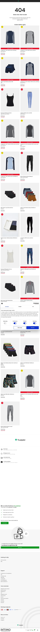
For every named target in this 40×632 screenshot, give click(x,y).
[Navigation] (37, 630)
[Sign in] (28, 630)
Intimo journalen (3, 560)
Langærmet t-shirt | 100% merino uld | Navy (8, 50)
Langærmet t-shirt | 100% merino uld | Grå (28, 50)
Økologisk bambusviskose (5, 588)
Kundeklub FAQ (3, 576)
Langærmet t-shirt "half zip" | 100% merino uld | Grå (10, 144)
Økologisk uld (3, 591)
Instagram (2, 620)
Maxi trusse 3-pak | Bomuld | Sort (7, 300)
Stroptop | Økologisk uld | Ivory (6, 269)
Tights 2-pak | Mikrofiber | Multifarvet (7, 394)
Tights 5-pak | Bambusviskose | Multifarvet (28, 207)
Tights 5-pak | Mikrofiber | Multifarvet (27, 362)
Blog (1, 561)
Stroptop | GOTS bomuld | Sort (6, 112)
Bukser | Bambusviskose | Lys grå (6, 426)
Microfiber (2, 601)
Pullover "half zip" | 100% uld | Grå (26, 300)
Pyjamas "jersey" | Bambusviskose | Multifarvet (9, 237)
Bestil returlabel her (4, 581)
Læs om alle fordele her (13, 520)
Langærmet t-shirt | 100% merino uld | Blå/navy (9, 176)
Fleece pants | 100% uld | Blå (25, 331)
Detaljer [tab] (20, 306)
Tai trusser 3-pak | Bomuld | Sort (6, 331)
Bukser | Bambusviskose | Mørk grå (26, 176)
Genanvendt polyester (4, 598)
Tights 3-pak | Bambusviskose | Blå (7, 81)
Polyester (2, 599)
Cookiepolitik (3, 578)
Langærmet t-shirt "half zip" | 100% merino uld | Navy (29, 81)
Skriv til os (20, 547)
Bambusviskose (3, 590)
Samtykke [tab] (7, 306)
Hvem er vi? (3, 617)
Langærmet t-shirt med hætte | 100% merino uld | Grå (29, 395)
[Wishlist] (30, 630)
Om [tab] (33, 306)
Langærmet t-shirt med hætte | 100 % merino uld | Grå (29, 145)
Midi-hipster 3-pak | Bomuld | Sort (7, 207)
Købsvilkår (2, 577)
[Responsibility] (32, 630)
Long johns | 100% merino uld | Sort (26, 237)
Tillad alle (32, 327)
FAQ (1, 574)
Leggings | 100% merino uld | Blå (26, 112)
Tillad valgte (20, 327)
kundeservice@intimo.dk (9, 545)
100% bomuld (3, 595)
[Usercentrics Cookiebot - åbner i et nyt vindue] (34, 303)
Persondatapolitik (4, 580)
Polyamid (2, 602)
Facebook (2, 618)
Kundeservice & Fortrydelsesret (6, 573)
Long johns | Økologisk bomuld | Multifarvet (28, 269)
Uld (1, 592)
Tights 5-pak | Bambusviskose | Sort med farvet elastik (9, 363)
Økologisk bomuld (4, 594)
